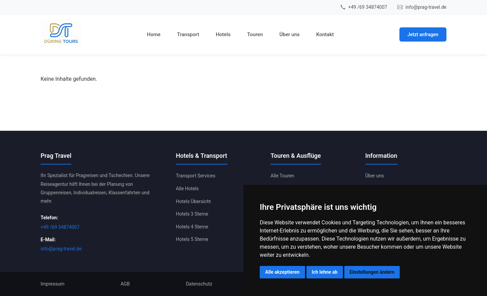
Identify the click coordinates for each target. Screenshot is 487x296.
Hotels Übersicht (193, 201)
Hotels (223, 34)
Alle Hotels (187, 188)
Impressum (52, 284)
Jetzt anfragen (423, 34)
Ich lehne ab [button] (325, 272)
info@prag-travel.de (425, 7)
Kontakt (325, 34)
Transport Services (195, 175)
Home (153, 34)
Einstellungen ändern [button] (372, 272)
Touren (255, 34)
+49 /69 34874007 (367, 7)
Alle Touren (282, 175)
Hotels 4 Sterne (192, 226)
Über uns (289, 34)
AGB (125, 284)
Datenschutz (199, 284)
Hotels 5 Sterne (192, 239)
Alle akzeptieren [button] (282, 272)
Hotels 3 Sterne (192, 214)
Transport (188, 34)
